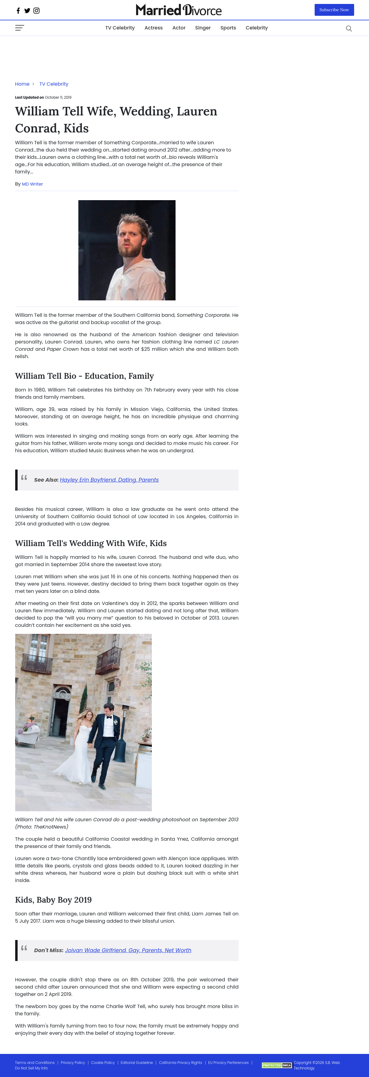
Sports (228, 27)
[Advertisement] (63, 48)
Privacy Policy (73, 1062)
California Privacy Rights (180, 1062)
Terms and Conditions (35, 1062)
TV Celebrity (120, 27)
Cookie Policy (103, 1062)
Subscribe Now (334, 9)
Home (22, 83)
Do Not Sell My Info (31, 1068)
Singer (203, 27)
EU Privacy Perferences (228, 1062)
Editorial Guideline (137, 1062)
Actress (154, 27)
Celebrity (257, 27)
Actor (179, 27)
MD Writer (32, 184)
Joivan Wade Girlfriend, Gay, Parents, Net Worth (128, 950)
